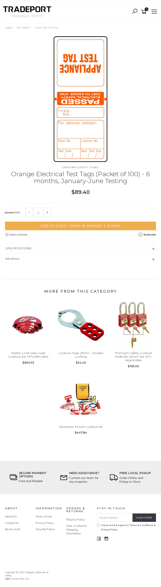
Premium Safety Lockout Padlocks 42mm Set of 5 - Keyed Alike (133, 356)
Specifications (19, 248)
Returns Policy (75, 519)
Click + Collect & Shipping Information (76, 529)
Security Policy (45, 529)
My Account (12, 529)
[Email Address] (115, 517)
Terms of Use (44, 516)
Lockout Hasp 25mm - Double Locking (80, 354)
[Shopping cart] (144, 12)
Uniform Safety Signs (80, 167)
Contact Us (12, 523)
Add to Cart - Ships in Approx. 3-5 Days (80, 226)
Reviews (13, 258)
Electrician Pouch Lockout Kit (81, 427)
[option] (80, 99)
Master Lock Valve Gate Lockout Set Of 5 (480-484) (28, 354)
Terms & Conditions (141, 525)
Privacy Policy (45, 523)
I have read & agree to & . (126, 527)
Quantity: (13, 212)
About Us (11, 516)
